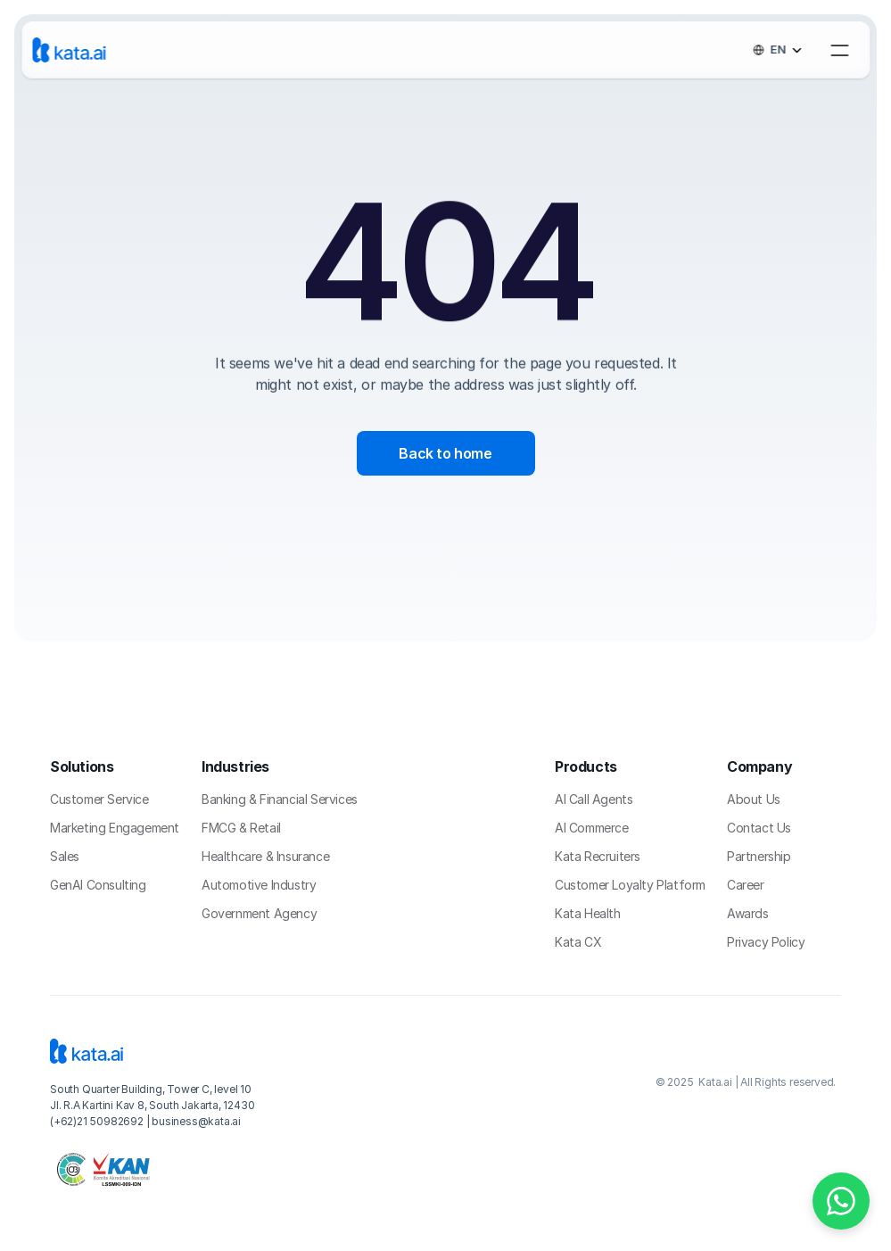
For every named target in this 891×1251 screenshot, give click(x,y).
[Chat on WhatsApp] (841, 1201)
